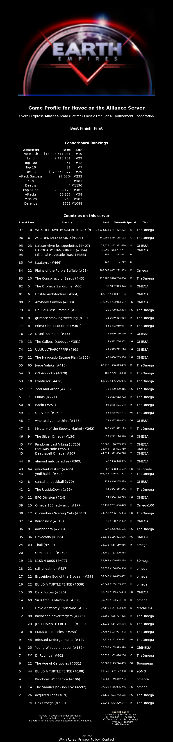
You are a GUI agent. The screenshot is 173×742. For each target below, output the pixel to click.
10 (30, 230)
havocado (144, 469)
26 (30, 695)
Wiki (62, 739)
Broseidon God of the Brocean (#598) (65, 576)
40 (21, 497)
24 (21, 545)
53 (21, 381)
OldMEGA (144, 647)
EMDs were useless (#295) (56, 632)
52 (21, 389)
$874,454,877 (60, 172)
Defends (30, 203)
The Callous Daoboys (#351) (57, 341)
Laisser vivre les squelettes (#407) (62, 245)
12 (30, 334)
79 (21, 310)
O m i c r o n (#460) (51, 553)
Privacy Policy (89, 739)
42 (21, 481)
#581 (77, 181)
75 (21, 341)
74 (21, 349)
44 (21, 461)
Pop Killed (30, 190)
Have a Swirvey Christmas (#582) (62, 608)
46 (21, 436)
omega (142, 545)
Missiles (31, 199)
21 (69, 167)
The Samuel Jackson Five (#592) (60, 687)
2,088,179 (63, 190)
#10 (78, 154)
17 (30, 389)
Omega (142, 270)
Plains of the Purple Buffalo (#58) (61, 270)
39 (21, 505)
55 (21, 365)
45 (21, 444)
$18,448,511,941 (57, 154)
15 (30, 505)
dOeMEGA (145, 608)
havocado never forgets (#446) (60, 616)
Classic (89, 116)
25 (30, 647)
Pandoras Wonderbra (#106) (57, 679)
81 (21, 294)
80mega (143, 560)
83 (21, 278)
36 (21, 529)
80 (21, 302)
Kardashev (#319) (49, 521)
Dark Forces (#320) (50, 592)
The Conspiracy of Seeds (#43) (59, 278)
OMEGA (142, 245)
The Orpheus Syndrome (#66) (58, 286)
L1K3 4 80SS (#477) (51, 560)
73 (21, 357)
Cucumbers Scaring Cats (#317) (60, 513)
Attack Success (31, 176)
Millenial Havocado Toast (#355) (60, 255)
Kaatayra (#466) (48, 262)
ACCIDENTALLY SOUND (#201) (59, 238)
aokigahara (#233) (50, 529)
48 (21, 420)
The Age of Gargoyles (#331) (58, 663)
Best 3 (31, 172)
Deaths (30, 185)
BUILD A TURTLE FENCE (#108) (59, 671)
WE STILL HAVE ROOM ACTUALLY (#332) (67, 230)
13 (30, 341)
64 (30, 469)
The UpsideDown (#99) (53, 489)
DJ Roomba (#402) (50, 655)
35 (21, 537)
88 (30, 616)
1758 (67, 203)
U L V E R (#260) (48, 413)
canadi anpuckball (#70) (54, 481)
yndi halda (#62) (48, 474)
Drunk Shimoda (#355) (53, 334)
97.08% (65, 176)
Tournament (124, 116)
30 (30, 592)
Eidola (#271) (46, 397)
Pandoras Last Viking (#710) (57, 444)
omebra (143, 679)
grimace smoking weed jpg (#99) (61, 318)
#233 (77, 176)
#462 (77, 190)
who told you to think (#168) (58, 420)
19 (21, 560)
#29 (78, 158)
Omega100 (145, 505)
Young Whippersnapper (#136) (59, 647)
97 (21, 230)
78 (21, 318)
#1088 (77, 203)
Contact (108, 739)
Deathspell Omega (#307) (56, 453)
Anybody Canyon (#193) (54, 302)
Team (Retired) (71, 116)
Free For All (105, 116)
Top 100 (31, 163)
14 (30, 521)
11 (30, 497)
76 (21, 334)
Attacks (31, 194)
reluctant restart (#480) (54, 469)
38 (21, 513)
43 (21, 469)
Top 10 (31, 167)
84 (21, 270)
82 (21, 286)
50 (21, 405)
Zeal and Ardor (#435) (53, 389)
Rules (72, 739)
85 (21, 262)
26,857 (65, 194)
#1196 (77, 185)
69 (30, 600)
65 (30, 365)
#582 (77, 199)
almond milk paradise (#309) (58, 461)
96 (21, 238)
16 (21, 584)
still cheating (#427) (51, 568)
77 (21, 326)
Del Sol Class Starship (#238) (58, 310)
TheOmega (145, 230)
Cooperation (144, 116)
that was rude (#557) (52, 449)
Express (37, 116)
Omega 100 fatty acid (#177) (58, 505)
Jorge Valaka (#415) (51, 365)
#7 (79, 167)
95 (21, 245)
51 (69, 163)
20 (21, 553)
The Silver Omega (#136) (55, 436)
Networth (30, 154)
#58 (78, 194)
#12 (78, 163)
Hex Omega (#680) (50, 703)
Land (30, 158)
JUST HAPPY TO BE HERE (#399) (60, 624)
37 (21, 521)
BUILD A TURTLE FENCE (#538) (59, 584)
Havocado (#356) (49, 537)
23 (30, 245)
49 (21, 413)
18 (21, 568)
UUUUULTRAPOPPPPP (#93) (56, 349)
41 (21, 489)
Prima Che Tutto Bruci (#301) (58, 326)
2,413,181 (63, 158)
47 (21, 428)
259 (68, 199)
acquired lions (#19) (51, 695)
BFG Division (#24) (50, 497)
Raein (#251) (45, 405)
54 (21, 373)
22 (30, 270)
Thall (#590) (45, 545)
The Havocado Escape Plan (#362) (62, 357)
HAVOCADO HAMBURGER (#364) (61, 250)
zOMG (141, 671)
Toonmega (145, 663)
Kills (30, 181)
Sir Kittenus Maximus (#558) (58, 600)
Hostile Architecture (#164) (56, 294)
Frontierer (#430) (49, 381)
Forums (86, 736)
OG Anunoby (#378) (51, 373)
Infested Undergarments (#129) (60, 640)
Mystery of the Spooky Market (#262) (64, 428)
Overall (24, 116)
